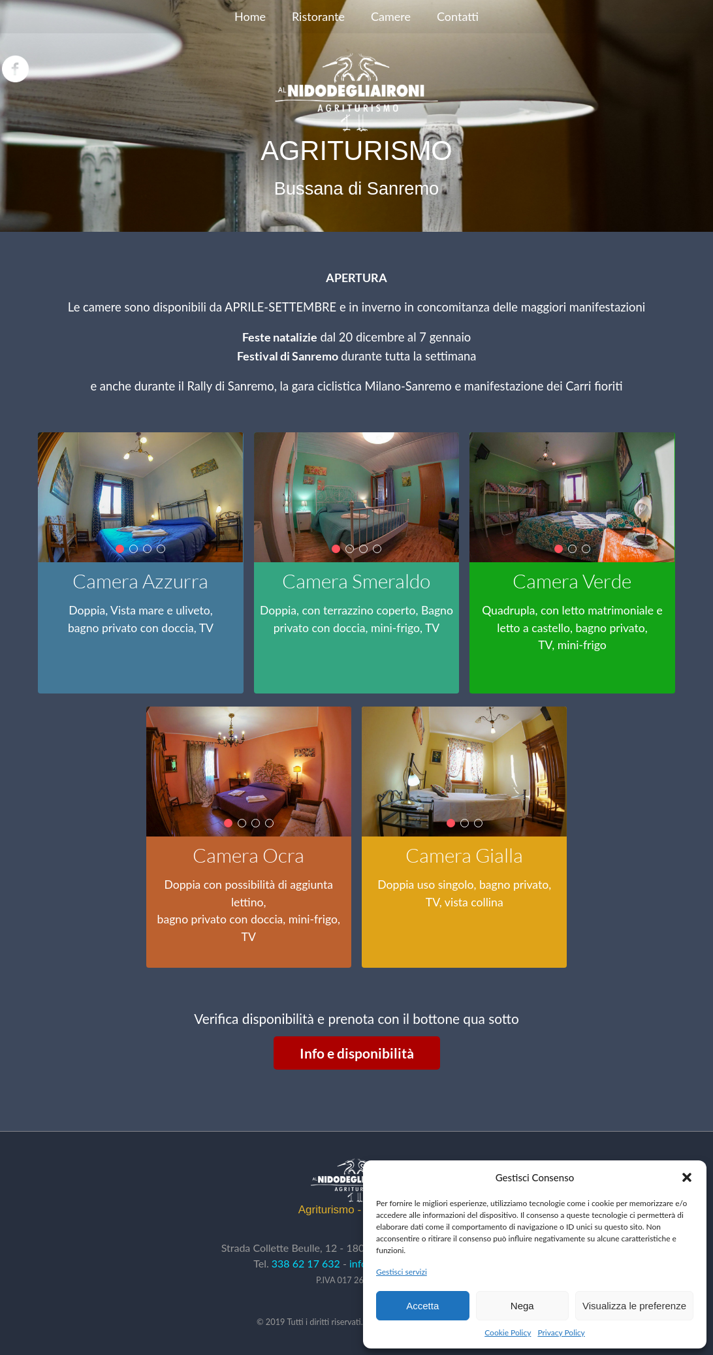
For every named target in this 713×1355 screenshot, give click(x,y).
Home (250, 16)
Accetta (422, 1305)
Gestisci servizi (401, 1272)
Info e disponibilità (357, 1053)
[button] (686, 1177)
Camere (391, 16)
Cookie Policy (507, 1332)
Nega (522, 1305)
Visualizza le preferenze (634, 1305)
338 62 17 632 (306, 1263)
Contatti (458, 16)
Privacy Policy (560, 1332)
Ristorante (318, 16)
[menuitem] (250, 16)
